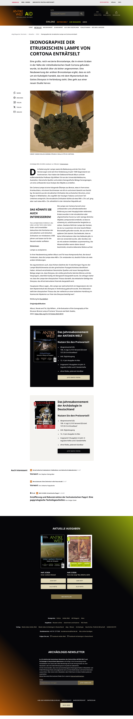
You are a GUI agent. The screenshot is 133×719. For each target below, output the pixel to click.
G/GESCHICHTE (111, 626)
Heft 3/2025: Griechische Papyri (48, 492)
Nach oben (66, 704)
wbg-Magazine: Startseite (19, 33)
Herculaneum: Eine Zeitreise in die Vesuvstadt (46, 480)
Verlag (113, 2)
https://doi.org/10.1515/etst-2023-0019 (49, 313)
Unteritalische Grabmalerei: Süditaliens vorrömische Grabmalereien (54, 469)
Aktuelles (38, 26)
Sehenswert (58, 26)
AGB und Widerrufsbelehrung (49, 699)
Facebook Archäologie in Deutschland (81, 635)
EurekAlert (44, 298)
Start (31, 26)
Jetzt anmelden (85, 681)
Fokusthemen (86, 26)
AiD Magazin (75, 21)
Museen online (57, 621)
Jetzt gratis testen (73, 376)
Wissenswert (48, 26)
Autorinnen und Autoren (71, 621)
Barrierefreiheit (79, 699)
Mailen (19, 111)
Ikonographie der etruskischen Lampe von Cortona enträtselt (60, 33)
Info (119, 2)
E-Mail (41, 678)
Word (19, 92)
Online (49, 20)
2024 (38, 33)
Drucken (20, 97)
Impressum (91, 699)
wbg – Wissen (26, 2)
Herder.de (15, 2)
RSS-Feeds (84, 621)
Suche (52, 9)
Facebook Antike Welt (59, 635)
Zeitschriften (104, 2)
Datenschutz (66, 699)
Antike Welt (62, 21)
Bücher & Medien (98, 26)
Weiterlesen (34, 245)
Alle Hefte (53, 585)
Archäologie (79, 626)
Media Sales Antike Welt (29, 626)
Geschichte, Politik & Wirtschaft (43, 2)
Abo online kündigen (85, 630)
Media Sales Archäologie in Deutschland (51, 626)
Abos (85, 21)
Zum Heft (53, 579)
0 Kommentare (64, 163)
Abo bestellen (66, 595)
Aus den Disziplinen (71, 26)
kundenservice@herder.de (69, 630)
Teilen (19, 101)
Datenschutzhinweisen (77, 675)
